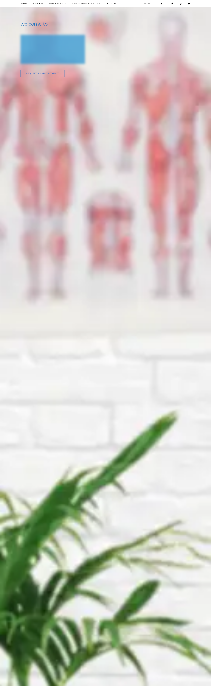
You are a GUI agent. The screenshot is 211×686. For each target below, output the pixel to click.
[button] (42, 73)
